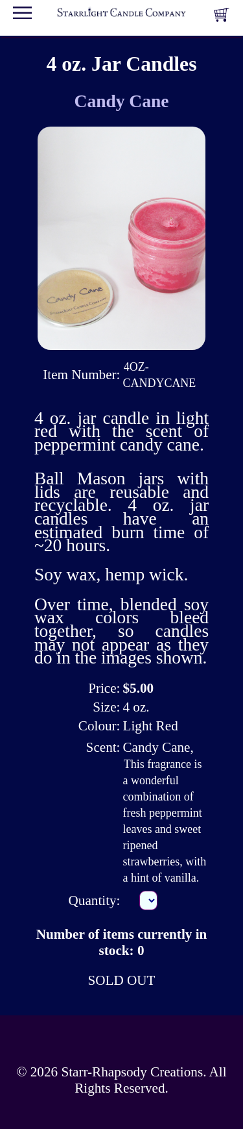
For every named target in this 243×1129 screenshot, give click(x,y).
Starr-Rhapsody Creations (132, 1072)
